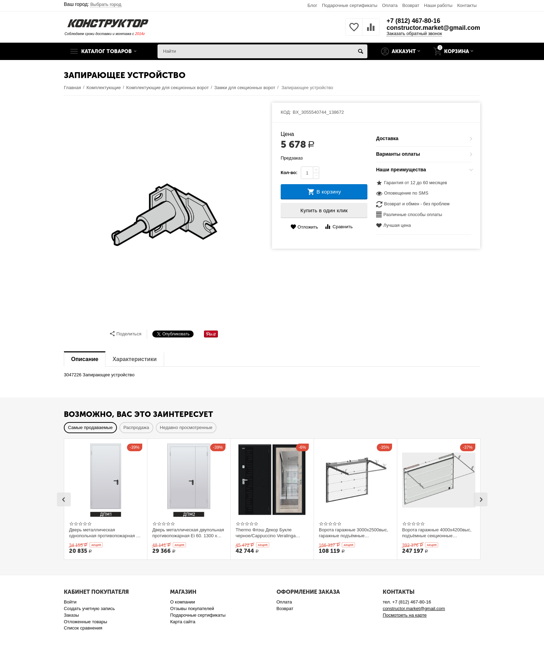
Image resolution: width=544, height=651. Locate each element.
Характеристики (134, 359)
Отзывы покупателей (192, 608)
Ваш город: (92, 4)
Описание (84, 359)
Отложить (304, 227)
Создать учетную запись (89, 608)
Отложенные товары (85, 621)
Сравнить (338, 226)
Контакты (467, 5)
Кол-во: (289, 172)
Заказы (71, 615)
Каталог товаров (106, 51)
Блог (312, 5)
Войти (70, 602)
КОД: (286, 112)
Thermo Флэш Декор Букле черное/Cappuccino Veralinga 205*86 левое (266, 532)
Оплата (390, 5)
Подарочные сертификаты (349, 5)
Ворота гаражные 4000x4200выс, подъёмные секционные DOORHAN (436, 532)
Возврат (410, 5)
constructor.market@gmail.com (433, 27)
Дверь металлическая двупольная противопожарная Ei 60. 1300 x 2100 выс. (188, 532)
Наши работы (438, 5)
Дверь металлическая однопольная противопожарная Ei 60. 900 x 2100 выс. (104, 532)
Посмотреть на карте (405, 615)
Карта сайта (182, 621)
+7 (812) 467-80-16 (413, 20)
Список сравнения (83, 628)
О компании (182, 602)
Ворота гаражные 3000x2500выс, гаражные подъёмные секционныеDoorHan (353, 532)
